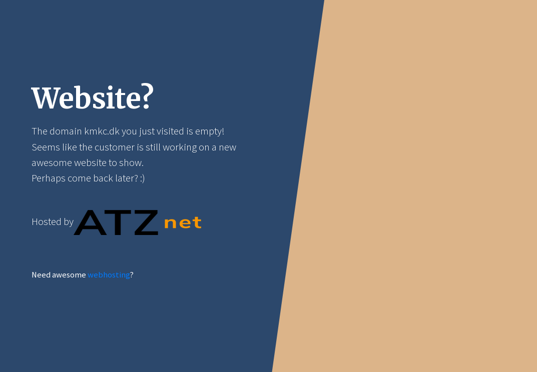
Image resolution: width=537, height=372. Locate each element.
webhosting (109, 275)
